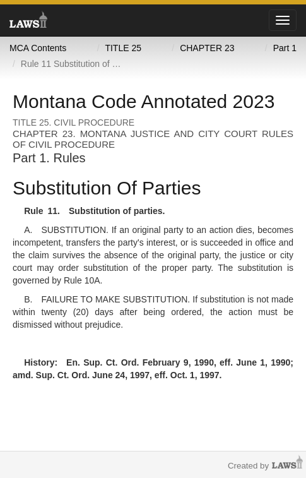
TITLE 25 (123, 48)
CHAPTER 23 (207, 48)
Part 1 (285, 48)
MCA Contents (37, 48)
